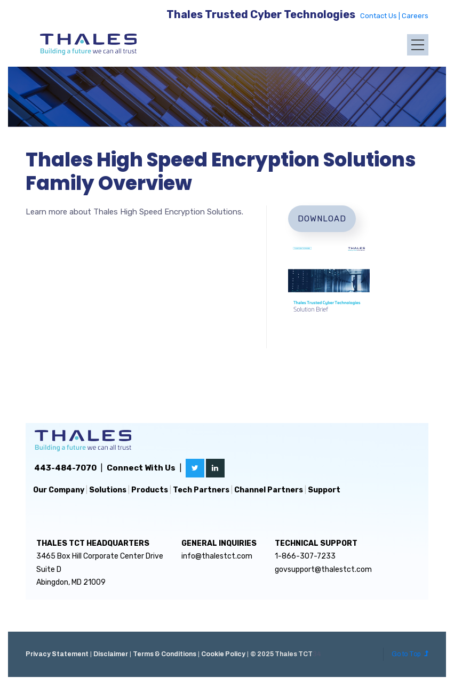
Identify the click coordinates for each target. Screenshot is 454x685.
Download (322, 219)
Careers (415, 16)
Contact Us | (381, 16)
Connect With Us (141, 468)
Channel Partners (268, 490)
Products (149, 490)
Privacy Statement (57, 654)
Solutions (107, 490)
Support (324, 490)
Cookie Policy (223, 654)
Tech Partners (201, 490)
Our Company (58, 490)
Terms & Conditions (164, 654)
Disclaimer (110, 654)
